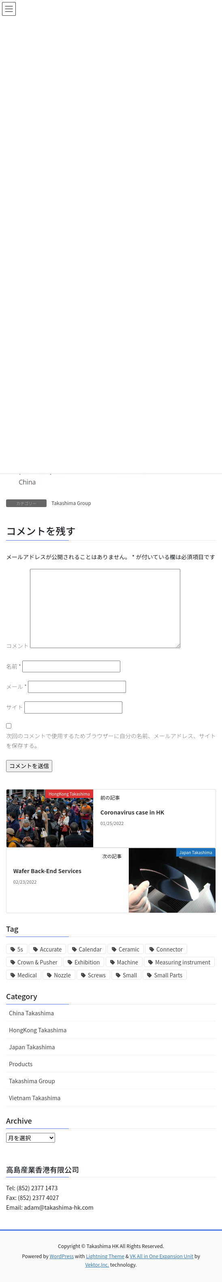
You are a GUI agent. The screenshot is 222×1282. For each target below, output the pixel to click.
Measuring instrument (182, 962)
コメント (17, 646)
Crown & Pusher (37, 962)
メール (16, 686)
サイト (14, 707)
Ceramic (129, 949)
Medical (27, 975)
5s (20, 949)
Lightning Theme (105, 1256)
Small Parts (168, 975)
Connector (169, 949)
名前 (13, 666)
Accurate (51, 949)
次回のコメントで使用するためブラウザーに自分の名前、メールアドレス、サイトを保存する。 (111, 740)
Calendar (90, 949)
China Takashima (31, 1013)
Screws (97, 975)
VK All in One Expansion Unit (162, 1256)
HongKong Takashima (37, 1030)
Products (20, 1064)
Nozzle (62, 975)
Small (130, 975)
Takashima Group (71, 502)
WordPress (61, 1256)
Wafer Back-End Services (47, 871)
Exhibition (87, 962)
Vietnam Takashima (35, 1098)
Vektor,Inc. (97, 1264)
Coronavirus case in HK (132, 812)
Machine (127, 962)
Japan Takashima (32, 1047)
